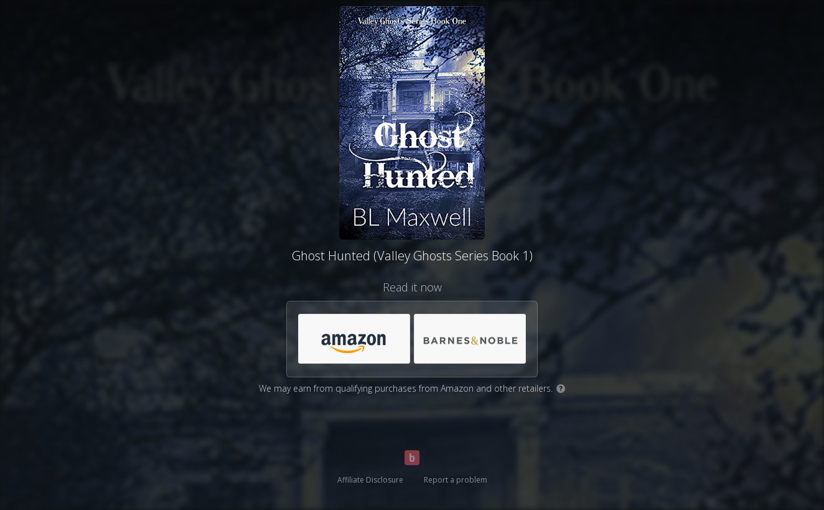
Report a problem (455, 480)
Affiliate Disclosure (370, 480)
